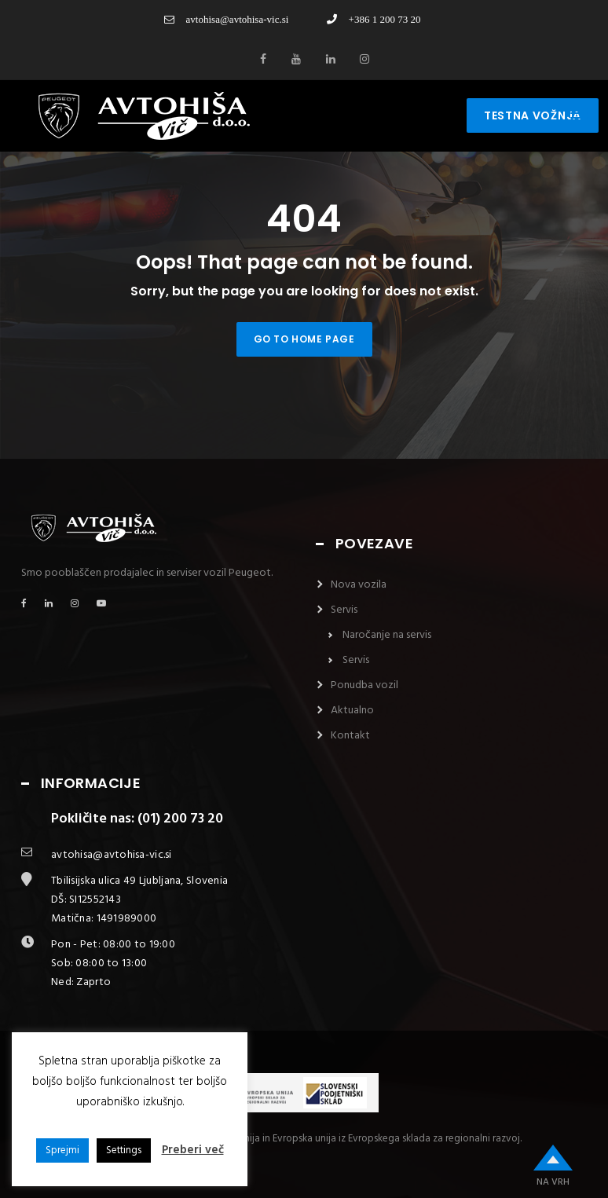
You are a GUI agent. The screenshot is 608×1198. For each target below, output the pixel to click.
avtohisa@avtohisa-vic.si (226, 19)
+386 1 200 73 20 (374, 19)
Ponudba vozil (364, 685)
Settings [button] (123, 1150)
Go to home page (304, 339)
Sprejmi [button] (62, 1150)
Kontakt (350, 736)
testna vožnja (532, 115)
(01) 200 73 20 (180, 819)
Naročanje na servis (386, 635)
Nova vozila (358, 585)
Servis (344, 610)
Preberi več (193, 1150)
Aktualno (352, 711)
